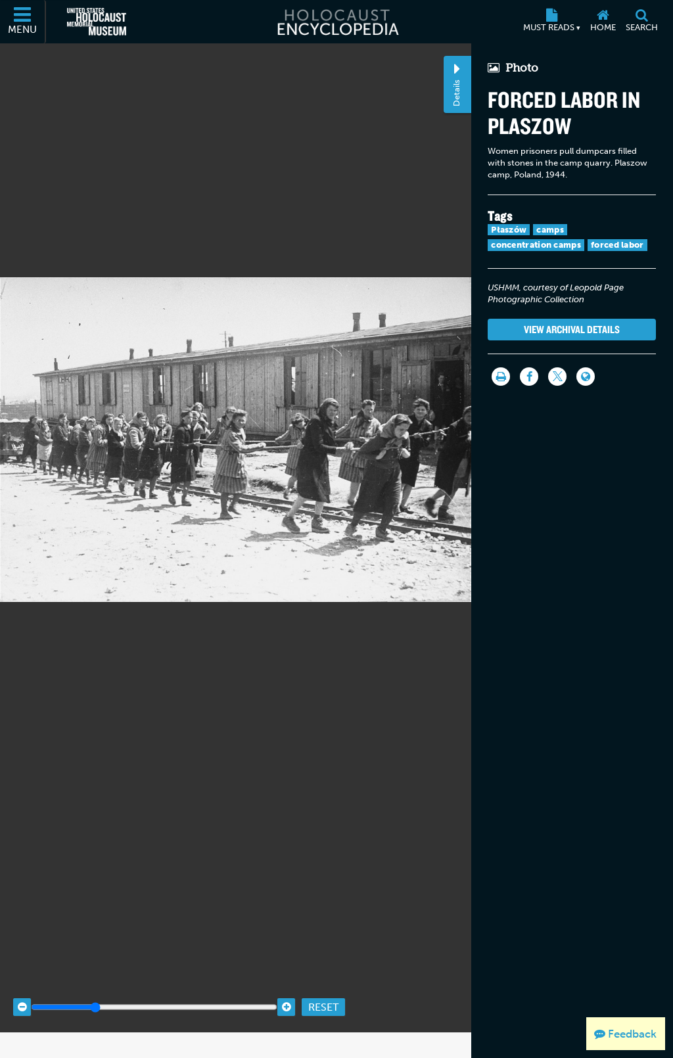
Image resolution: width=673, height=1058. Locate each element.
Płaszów (508, 230)
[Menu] (23, 21)
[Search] (641, 21)
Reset (323, 988)
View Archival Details (572, 329)
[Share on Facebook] (529, 376)
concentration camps (536, 245)
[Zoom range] (154, 989)
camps (550, 230)
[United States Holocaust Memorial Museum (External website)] (96, 21)
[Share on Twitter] (557, 376)
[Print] (501, 376)
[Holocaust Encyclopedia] (337, 21)
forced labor (617, 245)
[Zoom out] (22, 989)
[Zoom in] (286, 989)
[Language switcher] (585, 376)
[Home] (602, 21)
